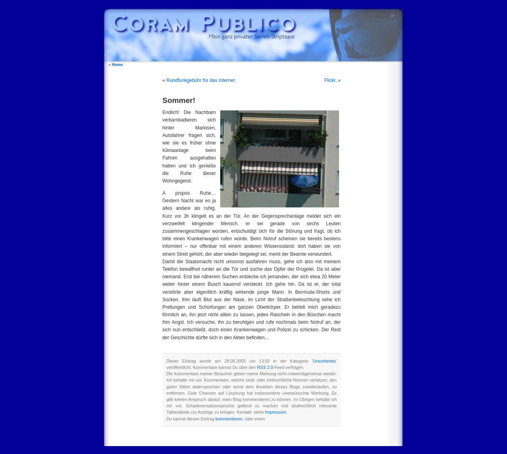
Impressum (275, 412)
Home (117, 65)
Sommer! (178, 100)
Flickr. (330, 80)
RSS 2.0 (265, 367)
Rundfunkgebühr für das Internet (200, 80)
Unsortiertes (324, 361)
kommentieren (228, 418)
